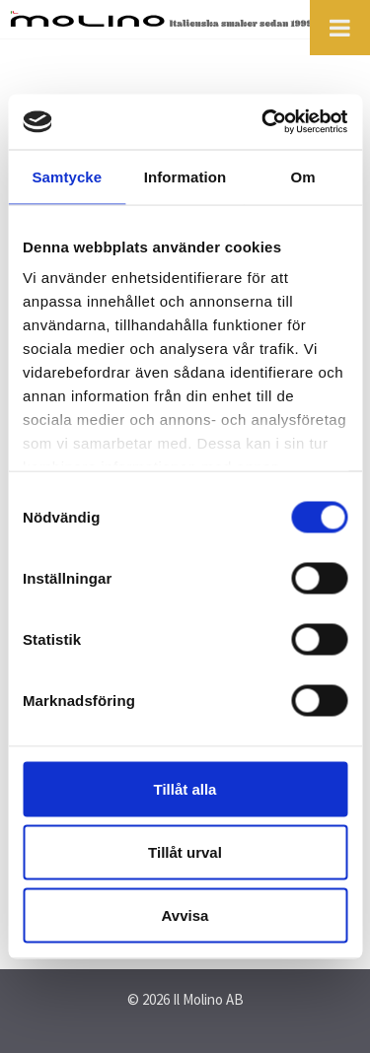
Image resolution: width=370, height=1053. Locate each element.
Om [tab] (303, 176)
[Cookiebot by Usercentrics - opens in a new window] (263, 122)
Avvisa (185, 914)
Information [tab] (185, 176)
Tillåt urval (185, 851)
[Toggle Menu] (340, 27)
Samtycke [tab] (67, 176)
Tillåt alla (185, 788)
